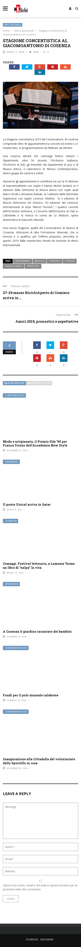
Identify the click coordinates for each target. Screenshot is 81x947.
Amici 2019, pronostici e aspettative (46, 321)
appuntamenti (22, 261)
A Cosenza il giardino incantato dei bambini (37, 631)
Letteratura (11, 521)
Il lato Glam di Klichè (14, 395)
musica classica (13, 266)
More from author (39, 383)
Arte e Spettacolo (12, 25)
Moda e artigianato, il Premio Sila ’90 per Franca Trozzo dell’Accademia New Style (35, 443)
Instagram (46, 939)
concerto (54, 261)
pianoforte (33, 266)
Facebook (32, 939)
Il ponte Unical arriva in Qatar (27, 504)
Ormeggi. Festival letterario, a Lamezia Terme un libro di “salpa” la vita (39, 566)
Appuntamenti (11, 462)
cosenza (69, 261)
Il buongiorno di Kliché (16, 648)
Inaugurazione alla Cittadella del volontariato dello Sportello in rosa (39, 761)
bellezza (39, 261)
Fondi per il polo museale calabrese (30, 695)
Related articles (14, 383)
